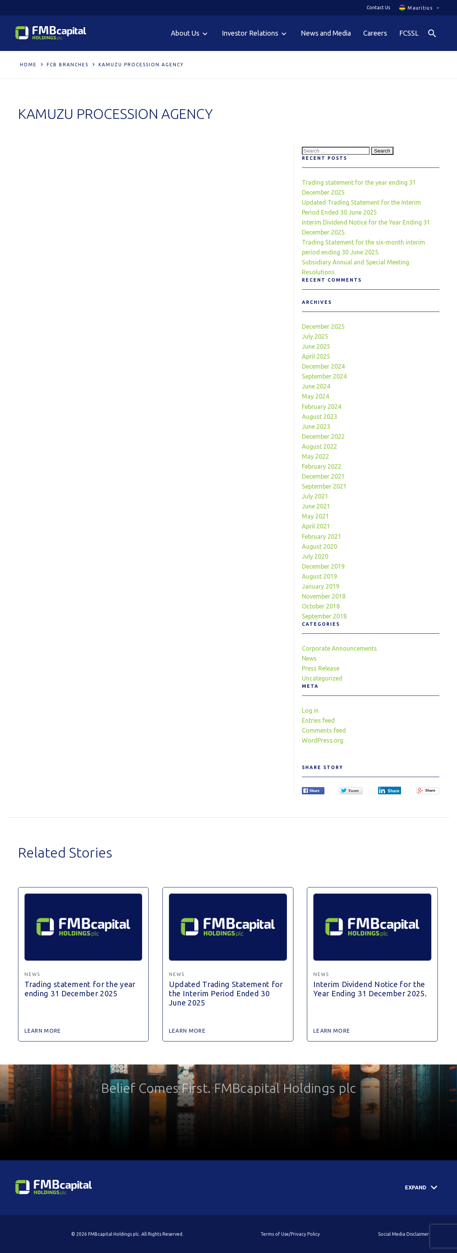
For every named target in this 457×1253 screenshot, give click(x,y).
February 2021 (321, 536)
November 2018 (324, 596)
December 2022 (323, 436)
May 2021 (315, 516)
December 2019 (323, 566)
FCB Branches (67, 64)
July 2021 (315, 496)
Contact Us (378, 7)
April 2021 (316, 526)
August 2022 (319, 446)
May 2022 (315, 456)
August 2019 (319, 576)
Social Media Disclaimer (403, 1234)
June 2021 (316, 506)
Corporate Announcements (339, 648)
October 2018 (321, 606)
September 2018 (324, 616)
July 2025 (315, 336)
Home (28, 64)
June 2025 (316, 346)
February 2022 (321, 466)
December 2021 (323, 476)
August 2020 (319, 546)
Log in (310, 710)
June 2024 (316, 386)
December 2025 (323, 326)
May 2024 (315, 396)
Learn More (43, 1031)
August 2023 (319, 416)
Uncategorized (322, 678)
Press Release (320, 668)
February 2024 (321, 406)
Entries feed (318, 720)
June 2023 (316, 426)
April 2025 (316, 356)
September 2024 (324, 376)
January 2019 (320, 586)
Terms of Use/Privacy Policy (290, 1234)
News (309, 658)
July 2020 (315, 556)
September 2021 (324, 486)
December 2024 (323, 366)
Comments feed (324, 730)
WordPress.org (322, 740)
